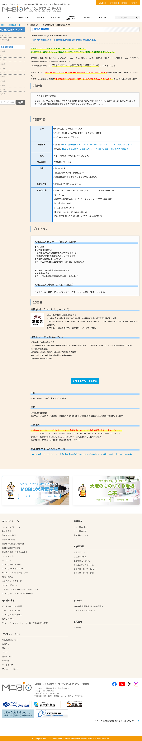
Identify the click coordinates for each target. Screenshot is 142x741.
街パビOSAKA (8, 619)
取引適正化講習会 (9, 535)
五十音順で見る (50, 496)
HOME (2, 25)
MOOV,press (7, 560)
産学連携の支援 (8, 540)
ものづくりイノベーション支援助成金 (17, 593)
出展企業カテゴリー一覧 (84, 565)
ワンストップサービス (11, 527)
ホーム (8, 17)
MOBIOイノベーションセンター (15, 573)
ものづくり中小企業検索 (12, 615)
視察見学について (81, 552)
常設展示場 (55, 17)
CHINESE (124, 3)
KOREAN (134, 3)
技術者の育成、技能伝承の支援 (14, 552)
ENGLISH (113, 3)
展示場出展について (82, 561)
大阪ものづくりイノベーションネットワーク (20, 589)
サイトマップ (7, 665)
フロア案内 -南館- (81, 531)
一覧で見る (28, 496)
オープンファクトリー (11, 610)
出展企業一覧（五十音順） (84, 573)
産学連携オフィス (81, 535)
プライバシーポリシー (11, 669)
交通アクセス (7, 657)
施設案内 (40, 17)
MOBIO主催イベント (71, 17)
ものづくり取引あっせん (12, 564)
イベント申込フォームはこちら (85, 381)
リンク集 (5, 661)
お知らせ (87, 17)
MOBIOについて (24, 17)
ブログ (4, 652)
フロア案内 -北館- (81, 527)
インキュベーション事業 (12, 606)
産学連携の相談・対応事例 (13, 544)
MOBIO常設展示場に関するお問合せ (88, 606)
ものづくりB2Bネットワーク (13, 569)
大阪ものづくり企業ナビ (12, 581)
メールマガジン (8, 556)
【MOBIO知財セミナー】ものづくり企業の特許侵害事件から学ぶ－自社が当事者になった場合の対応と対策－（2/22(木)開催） (82, 454)
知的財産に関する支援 (11, 548)
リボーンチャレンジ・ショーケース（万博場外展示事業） (25, 623)
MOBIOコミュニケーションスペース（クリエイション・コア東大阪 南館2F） (95, 148)
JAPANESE (102, 3)
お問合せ (102, 17)
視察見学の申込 (80, 557)
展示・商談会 (7, 577)
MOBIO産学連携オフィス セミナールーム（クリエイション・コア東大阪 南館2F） (98, 144)
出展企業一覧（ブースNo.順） (86, 569)
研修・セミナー (8, 648)
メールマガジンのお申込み (84, 610)
